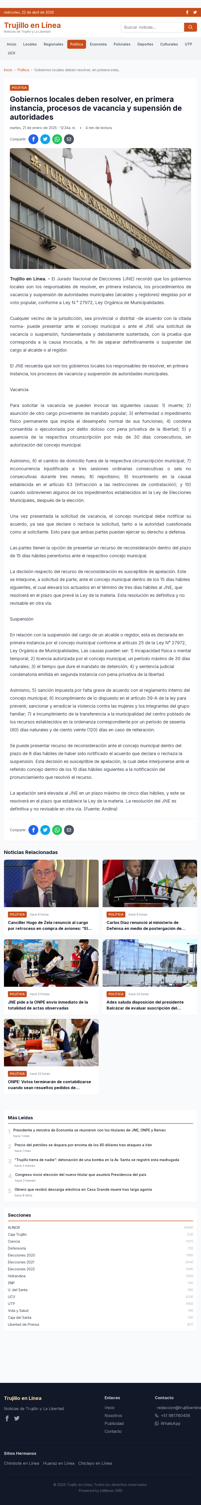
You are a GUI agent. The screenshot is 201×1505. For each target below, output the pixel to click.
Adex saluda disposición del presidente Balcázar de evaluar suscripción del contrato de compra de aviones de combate (150, 1005)
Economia (98, 44)
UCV (11, 53)
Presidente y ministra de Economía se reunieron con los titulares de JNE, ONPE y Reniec (89, 1130)
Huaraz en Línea (58, 1463)
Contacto (113, 1431)
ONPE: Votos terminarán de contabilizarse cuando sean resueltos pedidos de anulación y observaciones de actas (49, 1085)
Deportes (145, 44)
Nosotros (113, 1415)
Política (23, 70)
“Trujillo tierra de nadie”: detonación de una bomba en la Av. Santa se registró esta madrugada (97, 1160)
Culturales (169, 44)
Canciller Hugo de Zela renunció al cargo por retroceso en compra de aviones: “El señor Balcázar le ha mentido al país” (48, 925)
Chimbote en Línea (21, 1463)
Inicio (11, 44)
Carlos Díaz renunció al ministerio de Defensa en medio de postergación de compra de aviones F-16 (144, 925)
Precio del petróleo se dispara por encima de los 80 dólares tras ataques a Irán (83, 1145)
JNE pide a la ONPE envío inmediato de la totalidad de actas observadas (48, 1005)
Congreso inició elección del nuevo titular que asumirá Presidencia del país (80, 1174)
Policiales (122, 44)
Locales (30, 44)
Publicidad (114, 1423)
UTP (188, 44)
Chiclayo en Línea (95, 1463)
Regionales (53, 44)
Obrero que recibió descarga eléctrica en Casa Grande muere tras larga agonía (83, 1189)
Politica (76, 44)
